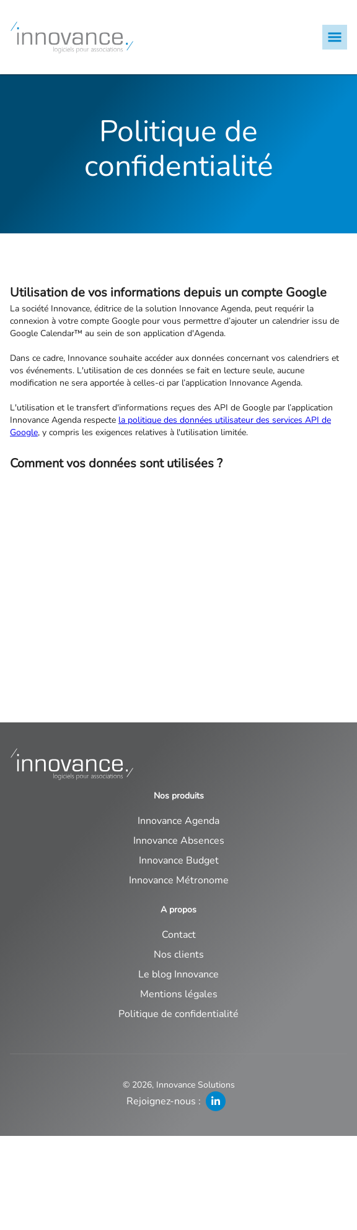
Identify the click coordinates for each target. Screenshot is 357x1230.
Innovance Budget (179, 860)
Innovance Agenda (178, 821)
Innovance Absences (178, 840)
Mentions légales (179, 994)
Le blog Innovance (178, 974)
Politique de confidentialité (178, 1014)
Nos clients (179, 954)
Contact (179, 935)
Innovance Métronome (179, 880)
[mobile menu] (334, 37)
